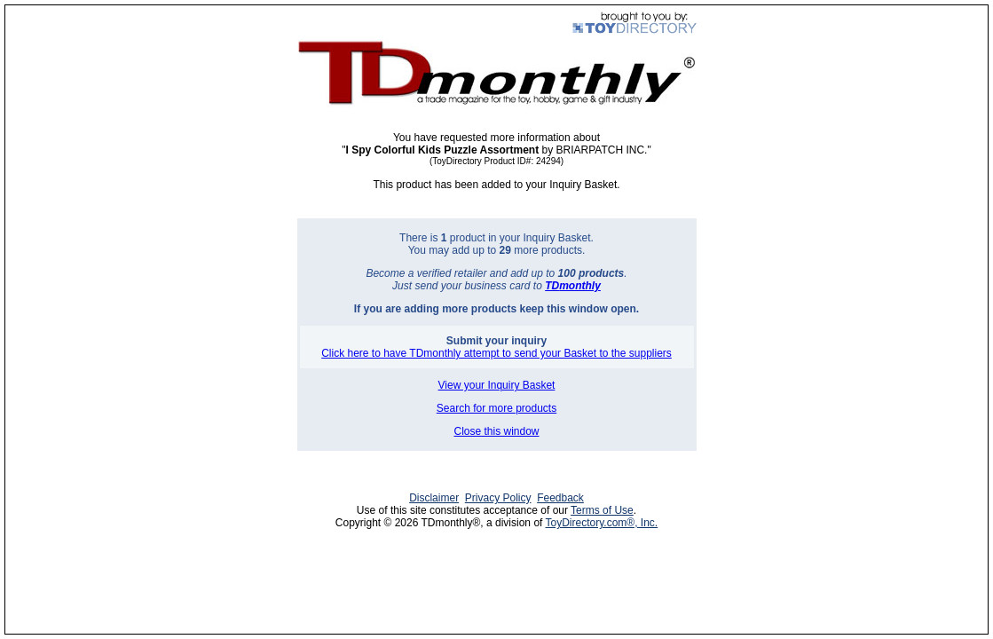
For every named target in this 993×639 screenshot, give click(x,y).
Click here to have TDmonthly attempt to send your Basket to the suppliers (496, 353)
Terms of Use (602, 510)
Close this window (496, 431)
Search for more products (496, 408)
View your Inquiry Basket (497, 385)
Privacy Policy (498, 498)
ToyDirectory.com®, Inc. (602, 523)
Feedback (560, 498)
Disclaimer (434, 498)
